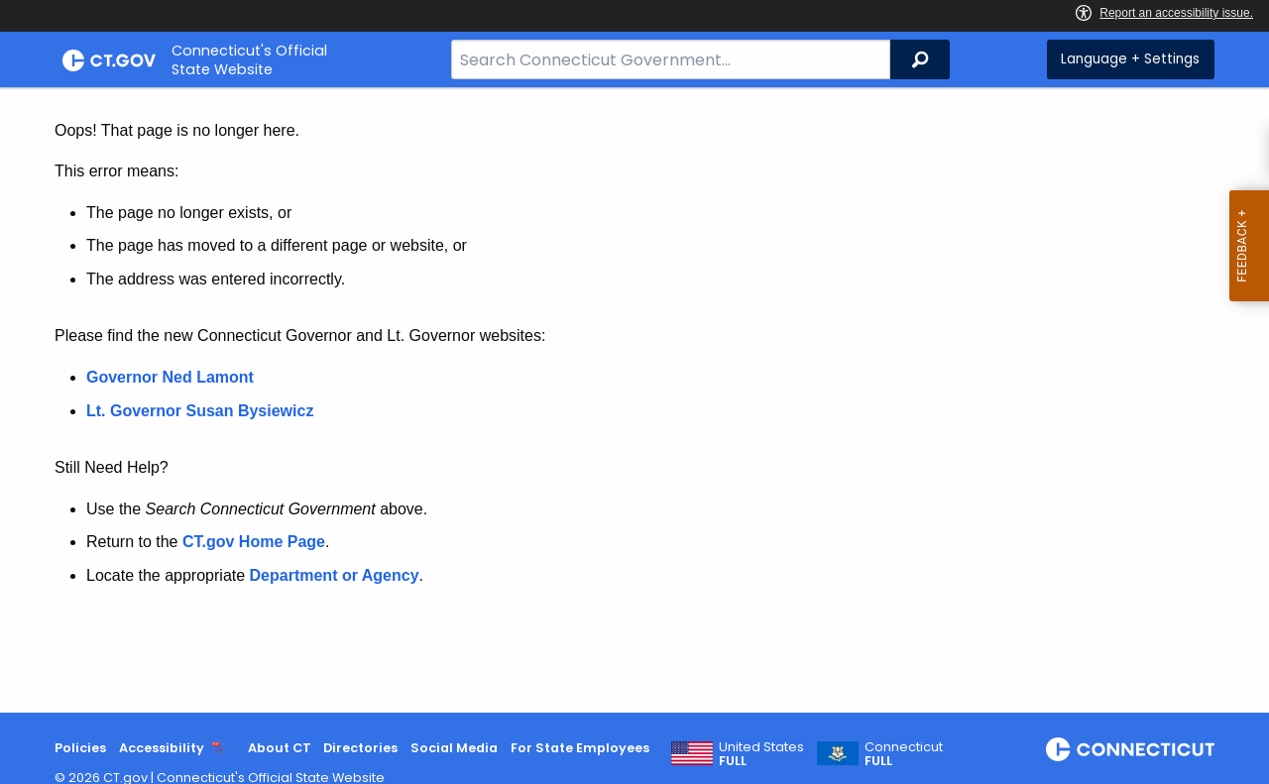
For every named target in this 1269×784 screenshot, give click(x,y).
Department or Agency (334, 575)
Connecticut (904, 754)
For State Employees (580, 747)
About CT (279, 747)
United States (761, 754)
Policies (80, 747)
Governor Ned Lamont (170, 377)
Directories (360, 747)
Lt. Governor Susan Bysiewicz (202, 410)
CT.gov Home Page (253, 541)
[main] (634, 400)
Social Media (454, 747)
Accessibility (161, 747)
